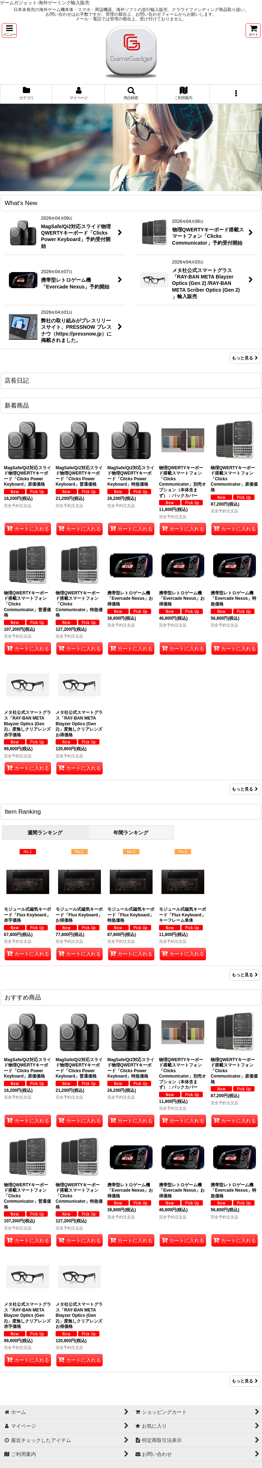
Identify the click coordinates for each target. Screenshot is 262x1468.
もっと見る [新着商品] (245, 789)
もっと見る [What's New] (245, 358)
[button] (9, 30)
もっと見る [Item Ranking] (245, 974)
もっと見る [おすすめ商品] (245, 1381)
